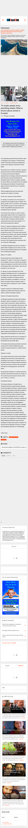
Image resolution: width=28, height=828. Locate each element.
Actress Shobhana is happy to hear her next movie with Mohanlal (13, 772)
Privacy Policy (6, 822)
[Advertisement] (14, 8)
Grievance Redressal (7, 823)
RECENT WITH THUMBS (9, 643)
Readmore (23, 717)
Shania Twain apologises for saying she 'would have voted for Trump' (13, 709)
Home (3, 817)
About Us (16, 817)
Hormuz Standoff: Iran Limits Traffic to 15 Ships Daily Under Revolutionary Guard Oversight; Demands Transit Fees (12, 32)
